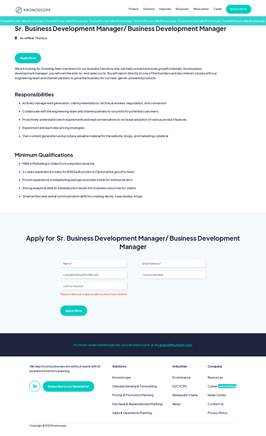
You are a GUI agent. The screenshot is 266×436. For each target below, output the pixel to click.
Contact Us (216, 404)
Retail (176, 404)
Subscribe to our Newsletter (68, 386)
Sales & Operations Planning (132, 413)
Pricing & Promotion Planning (132, 395)
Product (134, 9)
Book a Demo (238, 9)
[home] (33, 10)
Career (217, 9)
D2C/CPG (179, 386)
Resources (182, 9)
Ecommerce (181, 377)
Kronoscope (121, 377)
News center (201, 9)
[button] (148, 9)
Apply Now (28, 58)
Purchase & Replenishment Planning (137, 404)
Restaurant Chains (185, 395)
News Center (217, 395)
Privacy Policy (218, 413)
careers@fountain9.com (174, 345)
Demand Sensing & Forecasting (134, 386)
